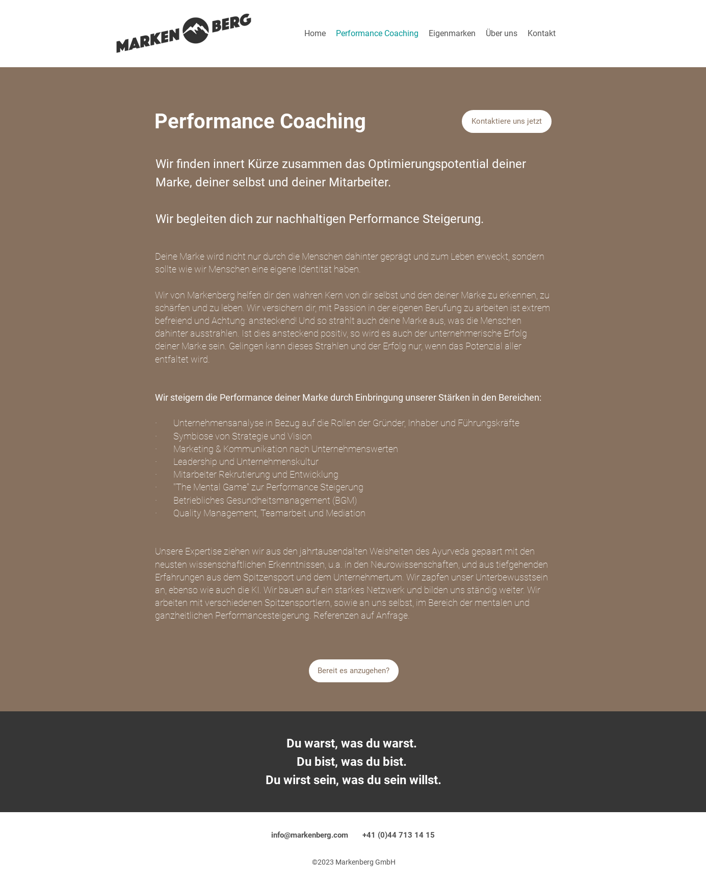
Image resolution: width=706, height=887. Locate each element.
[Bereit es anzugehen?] (354, 670)
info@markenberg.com (309, 835)
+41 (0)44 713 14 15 (398, 835)
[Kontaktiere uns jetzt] (507, 121)
